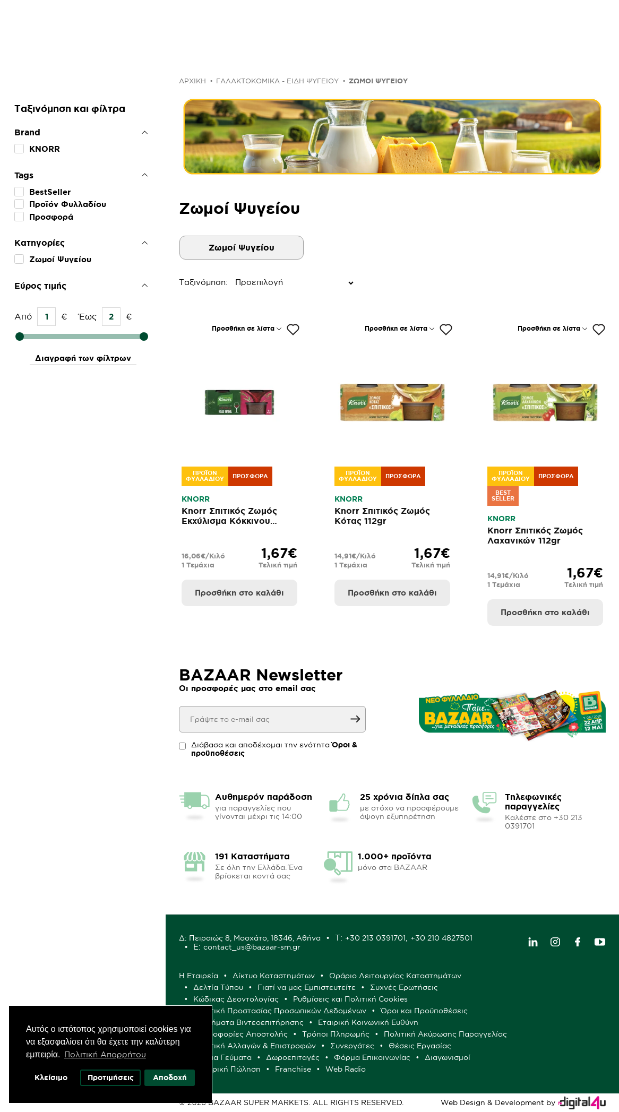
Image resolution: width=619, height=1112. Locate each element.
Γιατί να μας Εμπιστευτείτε (306, 987)
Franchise (293, 1069)
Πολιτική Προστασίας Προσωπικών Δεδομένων (279, 1010)
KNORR (44, 148)
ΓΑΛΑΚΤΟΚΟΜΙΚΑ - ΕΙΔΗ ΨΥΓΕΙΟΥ (277, 80)
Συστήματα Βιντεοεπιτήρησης (248, 1022)
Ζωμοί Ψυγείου (60, 259)
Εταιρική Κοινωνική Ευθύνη (368, 1022)
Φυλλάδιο (195, 58)
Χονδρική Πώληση (227, 1069)
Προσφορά (51, 216)
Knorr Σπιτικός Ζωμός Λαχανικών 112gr (535, 535)
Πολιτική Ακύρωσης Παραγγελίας (445, 1034)
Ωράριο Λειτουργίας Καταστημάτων (395, 975)
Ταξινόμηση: (181, 282)
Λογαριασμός (536, 23)
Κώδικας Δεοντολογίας (236, 999)
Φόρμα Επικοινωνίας (372, 1057)
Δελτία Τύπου (218, 987)
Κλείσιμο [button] (51, 1077)
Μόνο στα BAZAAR (280, 58)
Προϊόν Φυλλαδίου (67, 204)
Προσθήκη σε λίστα (243, 328)
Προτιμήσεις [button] (111, 1077)
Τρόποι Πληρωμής (335, 1034)
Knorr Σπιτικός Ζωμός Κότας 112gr (382, 515)
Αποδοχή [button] (170, 1077)
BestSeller (50, 191)
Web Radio (345, 1069)
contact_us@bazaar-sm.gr (251, 947)
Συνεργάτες (352, 1045)
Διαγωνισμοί (447, 1057)
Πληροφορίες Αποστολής (240, 1034)
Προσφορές (126, 58)
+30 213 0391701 (375, 938)
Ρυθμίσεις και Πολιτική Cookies (350, 999)
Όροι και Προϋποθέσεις (424, 1010)
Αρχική (192, 80)
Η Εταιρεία (198, 975)
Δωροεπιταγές (293, 1057)
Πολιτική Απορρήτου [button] (105, 1054)
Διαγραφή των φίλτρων (83, 358)
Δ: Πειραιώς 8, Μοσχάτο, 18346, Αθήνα (250, 938)
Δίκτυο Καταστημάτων (274, 975)
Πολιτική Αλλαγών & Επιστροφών (254, 1045)
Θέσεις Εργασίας (420, 1045)
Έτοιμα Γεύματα (222, 1057)
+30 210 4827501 (441, 938)
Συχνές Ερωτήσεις (404, 987)
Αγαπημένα (435, 23)
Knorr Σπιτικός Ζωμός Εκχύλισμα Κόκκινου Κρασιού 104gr (229, 521)
